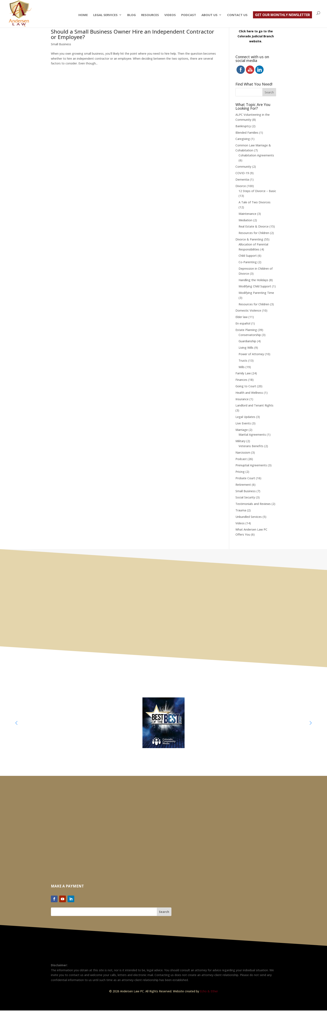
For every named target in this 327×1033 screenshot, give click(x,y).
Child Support (248, 256)
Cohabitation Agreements (256, 155)
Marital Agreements (252, 435)
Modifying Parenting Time (256, 293)
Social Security (245, 497)
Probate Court (245, 478)
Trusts (243, 360)
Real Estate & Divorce (254, 226)
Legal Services (105, 15)
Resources (150, 15)
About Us (209, 15)
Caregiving (242, 139)
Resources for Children (254, 233)
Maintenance (247, 214)
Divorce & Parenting (249, 239)
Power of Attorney (251, 354)
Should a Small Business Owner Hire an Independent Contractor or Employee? (132, 34)
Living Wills (246, 348)
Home (83, 15)
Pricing (240, 472)
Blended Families (246, 133)
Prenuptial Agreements (251, 465)
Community (243, 167)
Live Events (243, 423)
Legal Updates (245, 417)
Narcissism (242, 452)
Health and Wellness (249, 393)
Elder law (241, 317)
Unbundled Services (248, 517)
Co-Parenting (248, 262)
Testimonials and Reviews (253, 504)
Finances (241, 380)
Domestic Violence (248, 310)
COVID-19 (242, 173)
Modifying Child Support (255, 286)
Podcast (188, 15)
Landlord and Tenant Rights (254, 405)
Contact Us (237, 15)
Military (240, 441)
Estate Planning (246, 330)
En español (242, 323)
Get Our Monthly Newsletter (282, 15)
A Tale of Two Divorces (254, 202)
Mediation (245, 220)
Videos (170, 15)
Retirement (243, 485)
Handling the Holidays (253, 280)
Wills (242, 367)
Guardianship (247, 341)
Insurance (242, 399)
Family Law (243, 373)
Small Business (61, 44)
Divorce (240, 186)
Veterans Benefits (251, 446)
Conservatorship (250, 335)
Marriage (241, 430)
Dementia (242, 179)
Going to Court (245, 386)
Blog (131, 15)
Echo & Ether (209, 991)
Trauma (240, 510)
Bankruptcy (243, 126)
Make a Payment (67, 886)
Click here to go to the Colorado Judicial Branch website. (256, 36)
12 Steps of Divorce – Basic (257, 191)
